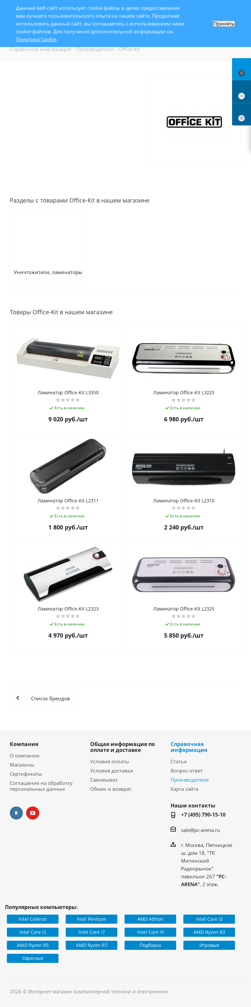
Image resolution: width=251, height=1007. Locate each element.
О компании (25, 755)
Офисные (32, 958)
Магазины (22, 764)
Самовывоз (103, 779)
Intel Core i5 (33, 932)
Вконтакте (16, 813)
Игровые (209, 945)
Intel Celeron (33, 919)
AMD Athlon (150, 919)
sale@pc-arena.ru (200, 830)
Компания (24, 744)
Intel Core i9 (150, 932)
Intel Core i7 (91, 932)
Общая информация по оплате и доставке (122, 747)
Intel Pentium (91, 919)
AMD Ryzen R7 (92, 945)
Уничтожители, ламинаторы (48, 272)
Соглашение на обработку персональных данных (41, 786)
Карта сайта (184, 789)
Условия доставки (111, 770)
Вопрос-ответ (187, 770)
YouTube (32, 813)
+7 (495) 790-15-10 (203, 814)
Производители (190, 779)
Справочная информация (189, 747)
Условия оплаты (109, 761)
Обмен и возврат (110, 789)
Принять (223, 24)
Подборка (150, 945)
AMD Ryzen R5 (33, 945)
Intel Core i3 (209, 919)
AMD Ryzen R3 (209, 932)
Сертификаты (26, 774)
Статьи (179, 761)
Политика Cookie (36, 39)
